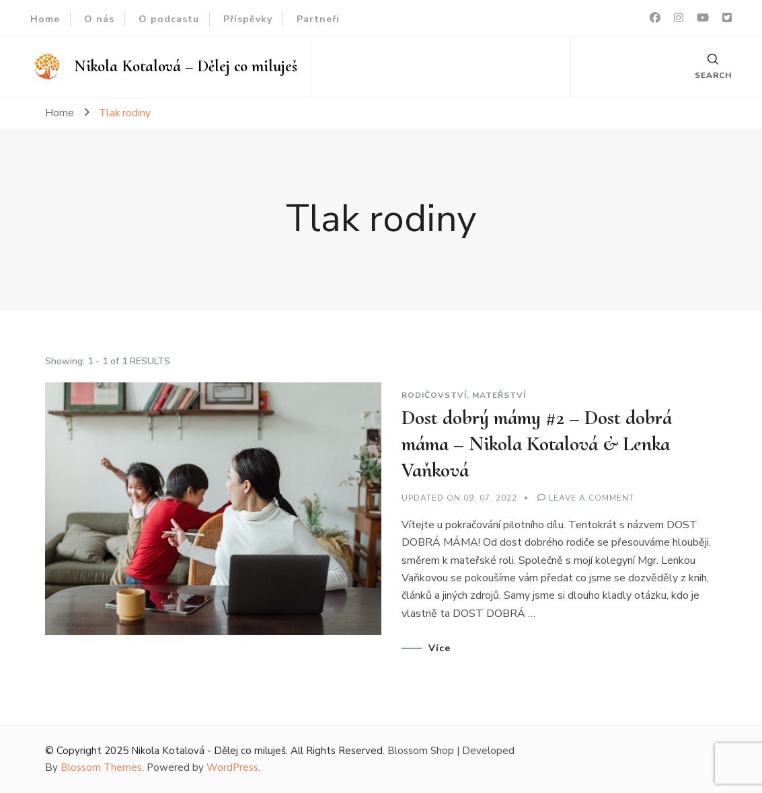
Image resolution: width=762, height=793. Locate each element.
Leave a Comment (591, 498)
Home (45, 19)
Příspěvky (247, 19)
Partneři (318, 19)
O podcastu (169, 19)
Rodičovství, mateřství (464, 395)
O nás (99, 19)
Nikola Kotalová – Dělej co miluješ (185, 66)
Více (439, 648)
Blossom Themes (101, 767)
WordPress (232, 767)
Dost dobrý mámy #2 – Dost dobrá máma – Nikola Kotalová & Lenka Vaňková (537, 444)
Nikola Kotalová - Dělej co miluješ (208, 750)
